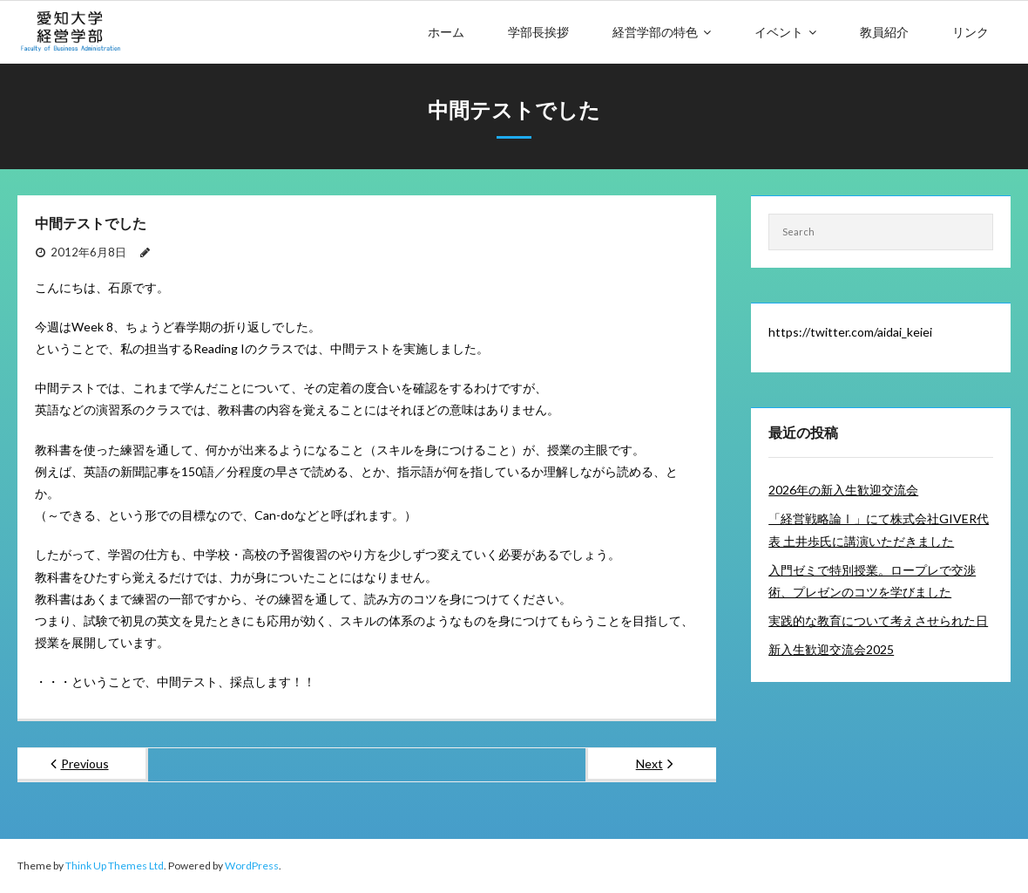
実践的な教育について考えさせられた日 (878, 620)
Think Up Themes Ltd (114, 865)
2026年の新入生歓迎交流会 (843, 489)
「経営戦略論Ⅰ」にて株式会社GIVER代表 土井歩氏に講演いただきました (878, 529)
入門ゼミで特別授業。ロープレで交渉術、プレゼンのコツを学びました (872, 580)
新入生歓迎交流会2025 (831, 649)
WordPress (252, 865)
